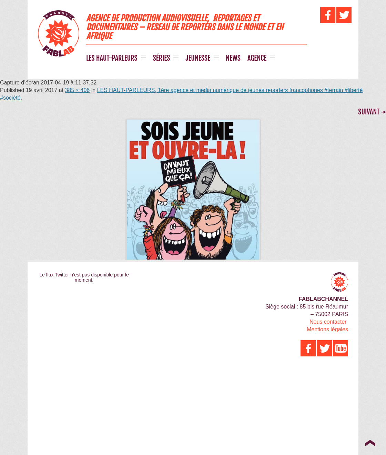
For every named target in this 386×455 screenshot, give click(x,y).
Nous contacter (328, 322)
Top (370, 443)
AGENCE (256, 58)
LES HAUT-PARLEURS (112, 58)
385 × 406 (77, 90)
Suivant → (372, 112)
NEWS (233, 58)
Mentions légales (327, 329)
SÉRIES (161, 58)
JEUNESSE (197, 58)
